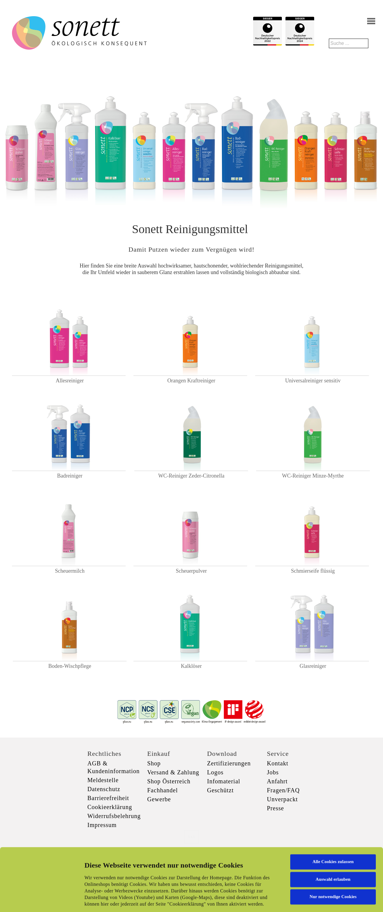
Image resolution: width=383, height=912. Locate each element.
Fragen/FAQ (283, 790)
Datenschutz (103, 789)
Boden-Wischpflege (69, 666)
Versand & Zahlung (173, 772)
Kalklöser (191, 666)
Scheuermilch (70, 571)
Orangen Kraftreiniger (191, 381)
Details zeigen (309, 900)
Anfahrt (277, 781)
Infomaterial (223, 781)
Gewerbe (159, 799)
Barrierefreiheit (108, 798)
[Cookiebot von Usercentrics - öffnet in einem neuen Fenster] (39, 900)
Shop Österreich (168, 781)
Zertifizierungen (229, 763)
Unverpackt (282, 799)
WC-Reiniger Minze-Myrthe (313, 476)
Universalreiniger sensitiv (313, 381)
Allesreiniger (70, 381)
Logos (215, 772)
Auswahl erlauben (333, 833)
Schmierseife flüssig (313, 571)
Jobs (273, 772)
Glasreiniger (313, 666)
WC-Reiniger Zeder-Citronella (191, 476)
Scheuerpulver (191, 571)
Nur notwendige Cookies (332, 851)
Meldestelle (102, 780)
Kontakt (277, 763)
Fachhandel (162, 790)
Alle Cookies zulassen (333, 816)
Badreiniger (70, 476)
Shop (154, 763)
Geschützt (220, 790)
